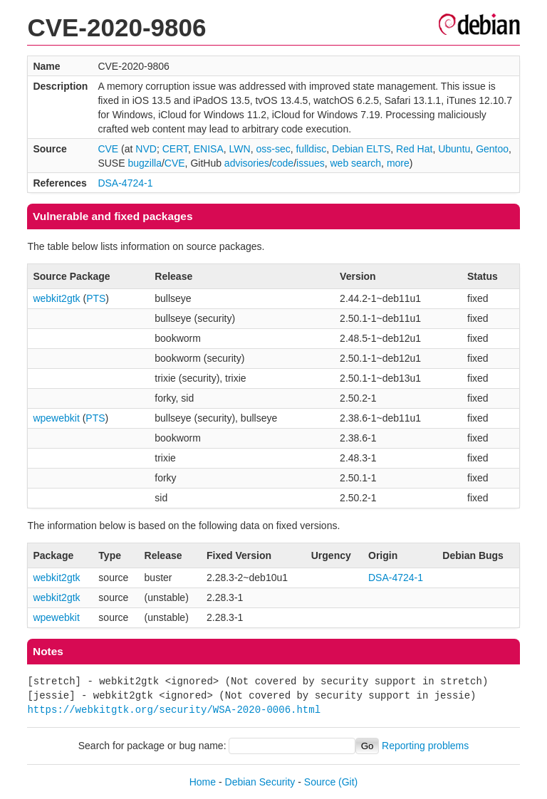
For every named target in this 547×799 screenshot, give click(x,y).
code (282, 163)
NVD (146, 149)
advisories (246, 163)
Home (202, 782)
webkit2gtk (56, 298)
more (398, 163)
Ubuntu (454, 149)
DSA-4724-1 (125, 183)
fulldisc (311, 149)
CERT (175, 149)
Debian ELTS (361, 149)
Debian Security (260, 782)
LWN (240, 149)
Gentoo (492, 149)
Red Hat (414, 149)
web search (356, 163)
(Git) (348, 782)
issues (310, 163)
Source (319, 782)
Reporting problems (425, 745)
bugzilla (144, 163)
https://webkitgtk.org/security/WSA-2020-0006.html (174, 709)
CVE (108, 149)
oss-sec (273, 149)
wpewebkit (56, 418)
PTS (95, 298)
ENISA (209, 149)
